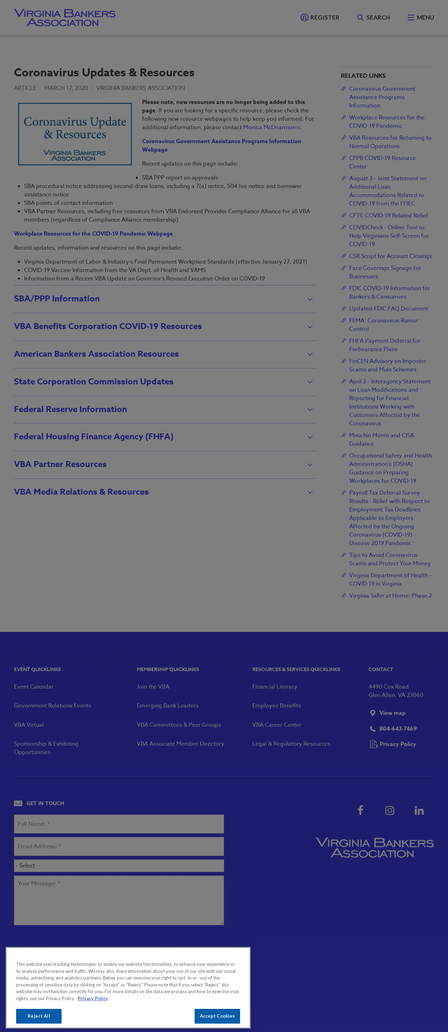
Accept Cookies (217, 1016)
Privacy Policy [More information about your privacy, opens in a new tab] (93, 998)
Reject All (39, 1016)
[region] (128, 987)
